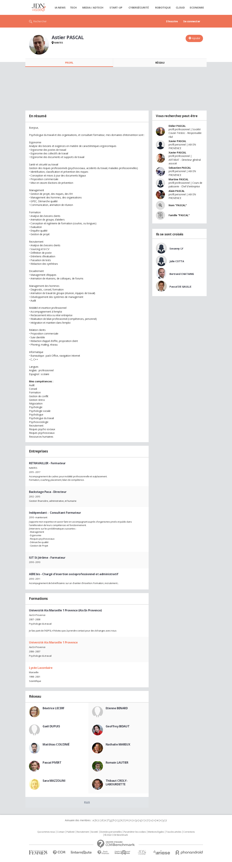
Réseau (159, 62)
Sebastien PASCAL (180, 167)
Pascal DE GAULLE (180, 286)
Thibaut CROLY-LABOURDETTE (117, 782)
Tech (73, 7)
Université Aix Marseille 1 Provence (53, 642)
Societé (94, 832)
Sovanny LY (176, 248)
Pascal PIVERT (52, 763)
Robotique (163, 7)
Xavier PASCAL (177, 141)
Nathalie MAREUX (118, 744)
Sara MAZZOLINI (54, 781)
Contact (60, 832)
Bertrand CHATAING (181, 274)
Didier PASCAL (177, 126)
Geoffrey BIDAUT (118, 726)
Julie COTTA (176, 261)
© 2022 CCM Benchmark (116, 835)
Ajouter (196, 38)
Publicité (70, 832)
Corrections (188, 832)
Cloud (180, 7)
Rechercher (40, 21)
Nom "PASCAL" (178, 205)
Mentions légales (156, 832)
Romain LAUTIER (117, 763)
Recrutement (83, 832)
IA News (60, 7)
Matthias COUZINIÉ (56, 744)
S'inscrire (172, 21)
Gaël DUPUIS (51, 726)
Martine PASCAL (178, 179)
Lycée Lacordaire (40, 668)
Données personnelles (111, 832)
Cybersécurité (139, 7)
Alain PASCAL (177, 191)
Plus (87, 802)
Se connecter (191, 21)
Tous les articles (173, 832)
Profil (69, 62)
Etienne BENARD (117, 708)
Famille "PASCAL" (179, 215)
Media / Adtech (92, 7)
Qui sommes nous (46, 832)
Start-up (115, 7)
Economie (197, 7)
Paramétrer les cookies (135, 832)
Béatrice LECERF (53, 708)
